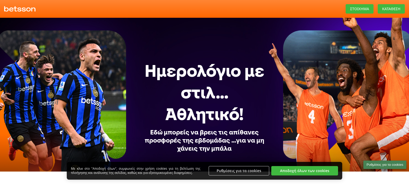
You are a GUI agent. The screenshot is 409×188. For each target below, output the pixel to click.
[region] (204, 171)
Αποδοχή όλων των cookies (304, 170)
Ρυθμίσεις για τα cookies (384, 165)
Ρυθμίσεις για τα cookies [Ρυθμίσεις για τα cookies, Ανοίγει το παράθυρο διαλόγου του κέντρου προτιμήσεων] (239, 170)
